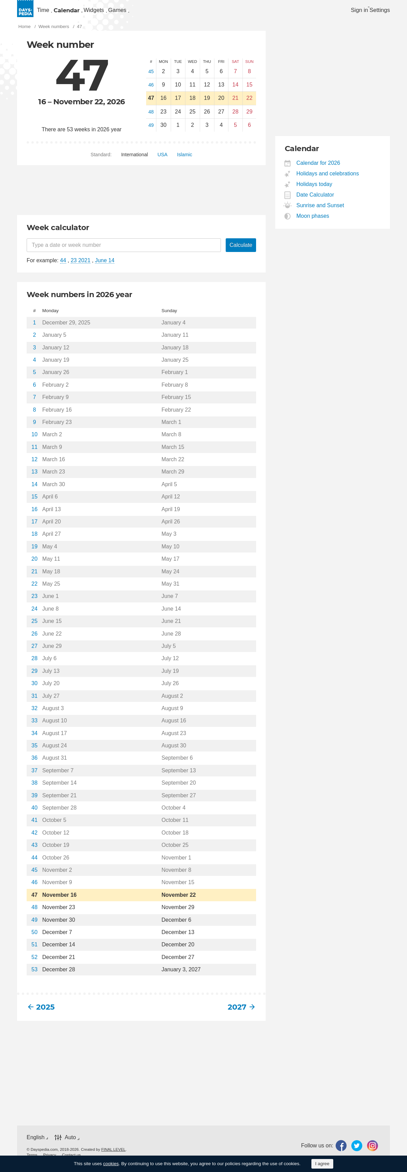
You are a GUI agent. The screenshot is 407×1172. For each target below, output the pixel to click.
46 (151, 91)
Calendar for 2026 (318, 169)
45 (151, 77)
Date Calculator (315, 201)
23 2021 (80, 266)
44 (63, 266)
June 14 (104, 266)
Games (189, 12)
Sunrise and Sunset (320, 211)
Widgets (145, 12)
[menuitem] (53, 12)
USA (162, 160)
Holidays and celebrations (328, 180)
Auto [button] (70, 1143)
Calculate (240, 251)
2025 (45, 1013)
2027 (237, 1013)
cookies (111, 1163)
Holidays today (314, 190)
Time (52, 12)
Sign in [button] (345, 12)
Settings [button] (377, 12)
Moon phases (313, 222)
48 (151, 118)
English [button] (35, 1143)
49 (151, 131)
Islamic (184, 160)
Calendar (96, 12)
